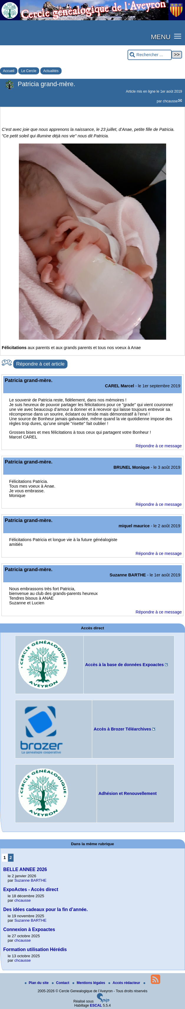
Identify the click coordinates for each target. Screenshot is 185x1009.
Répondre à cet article (40, 364)
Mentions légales (89, 983)
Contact (61, 983)
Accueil (8, 71)
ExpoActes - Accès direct (30, 889)
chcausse (170, 101)
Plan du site (37, 983)
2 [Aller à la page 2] (10, 857)
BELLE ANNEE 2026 (25, 869)
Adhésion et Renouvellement (127, 793)
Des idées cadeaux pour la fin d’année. (45, 909)
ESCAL (96, 1005)
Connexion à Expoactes (29, 929)
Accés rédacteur (124, 983)
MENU (161, 37)
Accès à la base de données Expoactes (124, 664)
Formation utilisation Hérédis (35, 949)
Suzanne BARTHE (30, 880)
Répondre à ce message (159, 445)
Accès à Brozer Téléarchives (122, 729)
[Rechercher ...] (150, 55)
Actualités (51, 71)
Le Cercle (28, 71)
